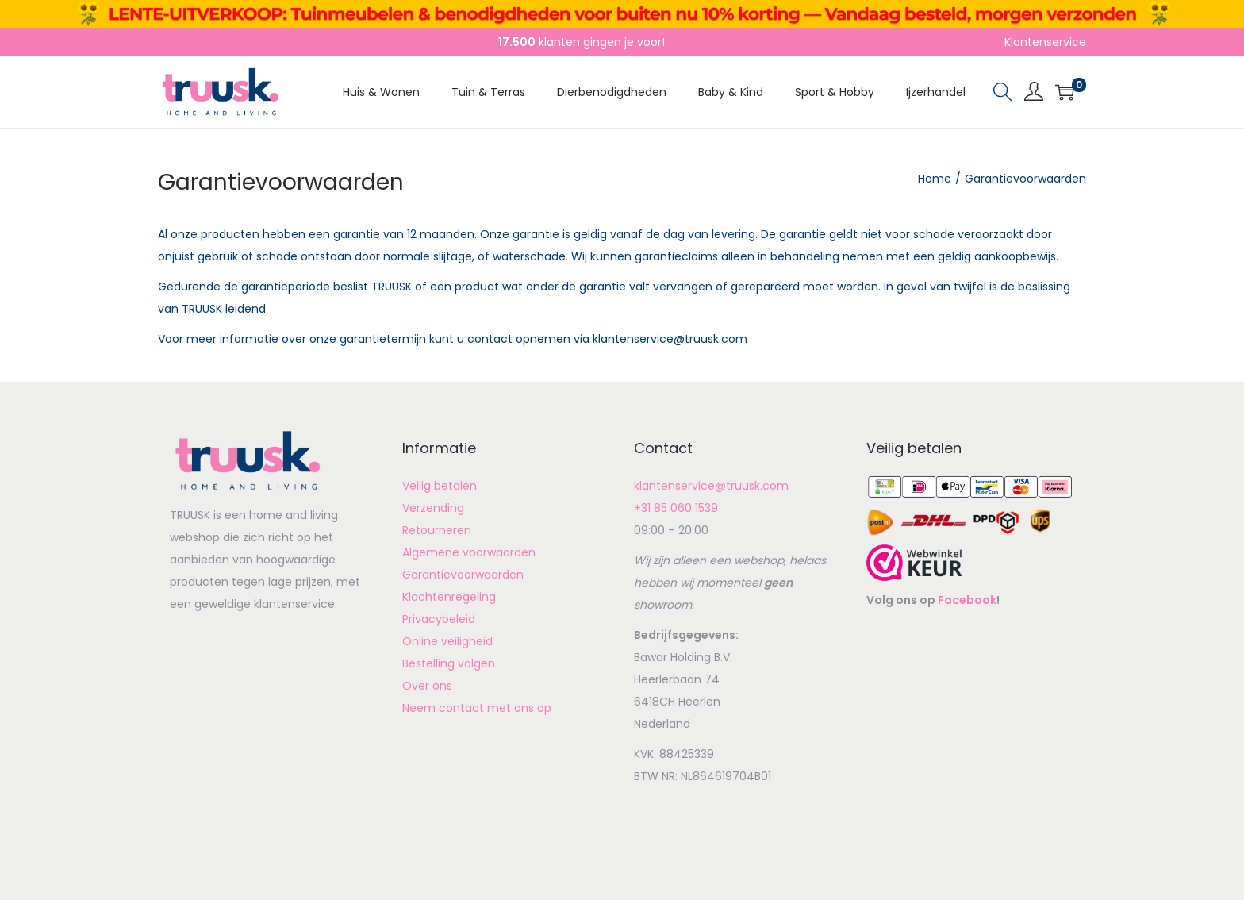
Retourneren (436, 530)
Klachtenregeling (449, 597)
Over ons (427, 686)
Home (934, 179)
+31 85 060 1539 (676, 508)
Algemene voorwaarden (469, 552)
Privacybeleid (438, 619)
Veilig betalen (439, 486)
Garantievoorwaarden (463, 575)
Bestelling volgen (448, 663)
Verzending (433, 508)
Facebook (967, 600)
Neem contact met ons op (476, 708)
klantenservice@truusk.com (711, 486)
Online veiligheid (447, 641)
